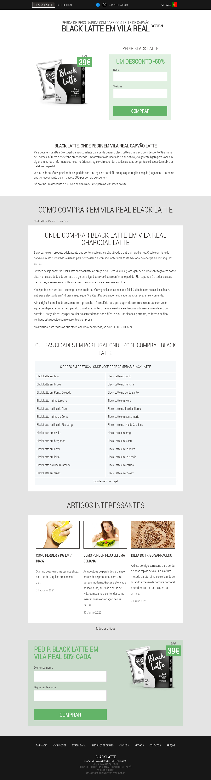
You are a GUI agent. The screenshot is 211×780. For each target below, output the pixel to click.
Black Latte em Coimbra (121, 449)
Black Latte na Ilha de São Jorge (55, 425)
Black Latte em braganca (51, 441)
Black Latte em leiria (48, 457)
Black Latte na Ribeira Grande (54, 465)
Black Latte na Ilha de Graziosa (125, 425)
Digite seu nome (43, 667)
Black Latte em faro (48, 376)
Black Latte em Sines (48, 473)
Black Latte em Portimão (122, 457)
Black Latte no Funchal (121, 384)
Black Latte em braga (120, 433)
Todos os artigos (105, 628)
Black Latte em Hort (119, 400)
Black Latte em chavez (121, 473)
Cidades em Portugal (106, 481)
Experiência (79, 745)
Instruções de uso (103, 745)
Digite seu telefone (45, 687)
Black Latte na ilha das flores (124, 409)
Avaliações (59, 745)
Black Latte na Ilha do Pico (52, 409)
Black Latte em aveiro (49, 433)
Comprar (140, 111)
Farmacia (41, 745)
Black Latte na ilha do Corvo (53, 416)
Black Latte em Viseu (120, 441)
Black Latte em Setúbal (121, 465)
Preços (171, 745)
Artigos (139, 745)
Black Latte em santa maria (123, 416)
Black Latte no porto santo (123, 392)
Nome (116, 69)
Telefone (117, 86)
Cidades (124, 745)
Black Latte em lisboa (49, 384)
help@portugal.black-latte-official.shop (105, 760)
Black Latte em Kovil (48, 449)
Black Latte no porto (119, 376)
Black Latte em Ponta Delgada (54, 392)
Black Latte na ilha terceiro (52, 400)
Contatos (155, 745)
